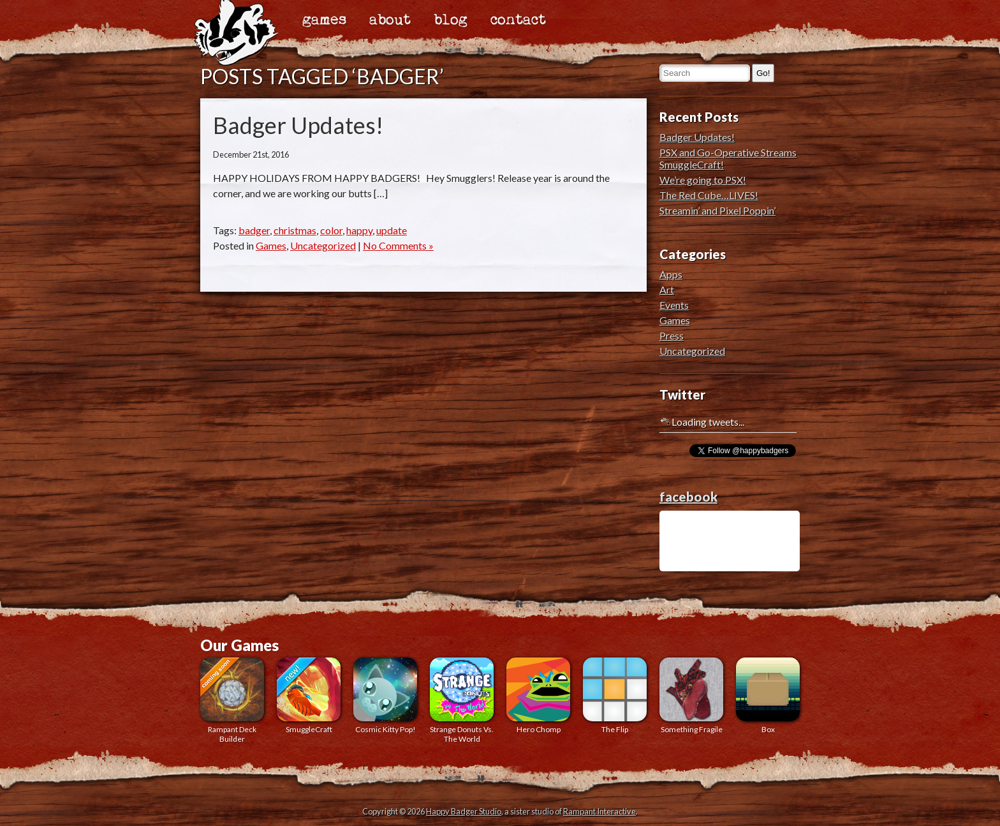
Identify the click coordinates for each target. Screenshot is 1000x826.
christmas (295, 230)
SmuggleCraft (309, 695)
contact (518, 20)
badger (254, 230)
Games (271, 245)
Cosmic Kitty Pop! (385, 695)
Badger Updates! (298, 125)
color (331, 230)
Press (671, 335)
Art (666, 289)
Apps (670, 274)
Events (674, 305)
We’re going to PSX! (702, 180)
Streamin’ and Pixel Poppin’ (717, 210)
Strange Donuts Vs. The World (462, 700)
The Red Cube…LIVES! (708, 195)
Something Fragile (691, 695)
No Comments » (398, 245)
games (324, 20)
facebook (688, 496)
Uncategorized (323, 245)
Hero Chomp (538, 695)
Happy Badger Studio (463, 811)
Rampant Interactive (599, 811)
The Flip (615, 695)
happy (359, 230)
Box (768, 695)
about (390, 20)
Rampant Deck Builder (232, 700)
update (391, 230)
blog (450, 20)
